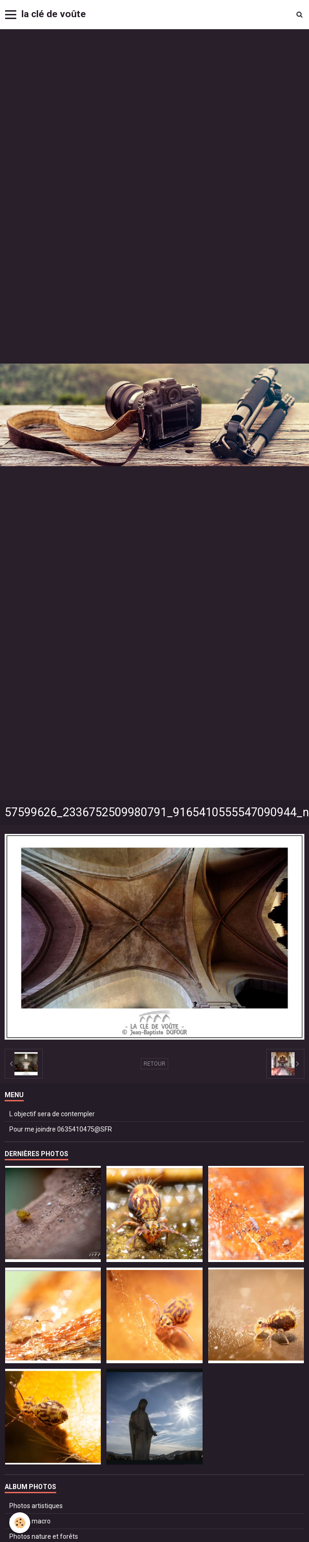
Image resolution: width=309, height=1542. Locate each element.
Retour (154, 1064)
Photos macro (30, 1521)
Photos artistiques (36, 1505)
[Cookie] (19, 1522)
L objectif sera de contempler (52, 1114)
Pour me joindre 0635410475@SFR (60, 1129)
